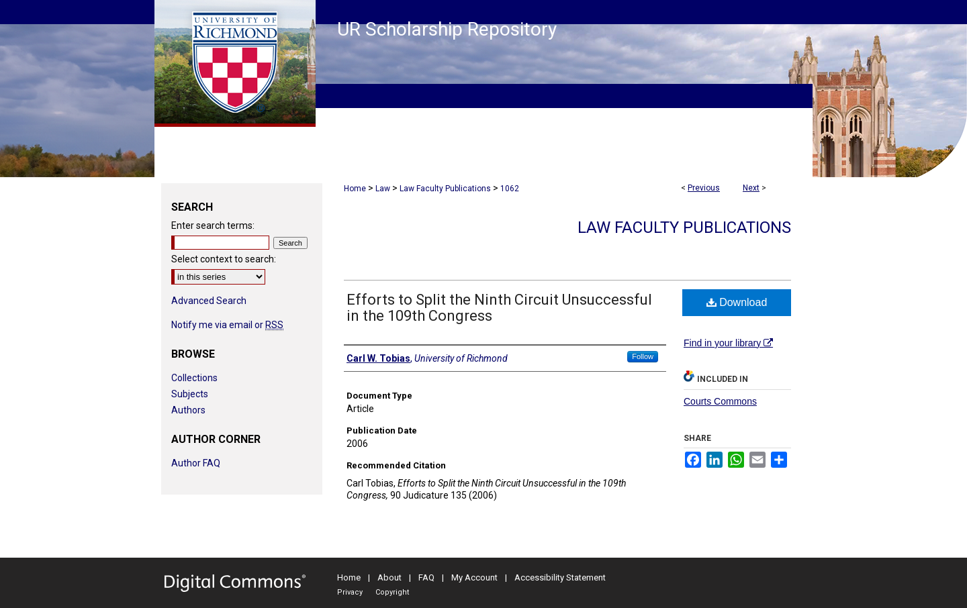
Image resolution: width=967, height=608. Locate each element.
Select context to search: (223, 259)
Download (737, 302)
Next (751, 188)
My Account (474, 577)
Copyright (392, 592)
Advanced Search (208, 300)
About (389, 577)
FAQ (426, 577)
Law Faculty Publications (445, 188)
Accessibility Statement (560, 577)
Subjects (189, 394)
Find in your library (728, 343)
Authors (188, 410)
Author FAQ (195, 463)
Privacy (350, 592)
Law (382, 188)
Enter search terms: (213, 225)
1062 (509, 188)
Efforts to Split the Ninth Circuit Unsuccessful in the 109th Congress (499, 307)
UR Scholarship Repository (447, 29)
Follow (642, 356)
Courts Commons (720, 401)
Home (355, 188)
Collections (194, 377)
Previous (704, 188)
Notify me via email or (227, 324)
